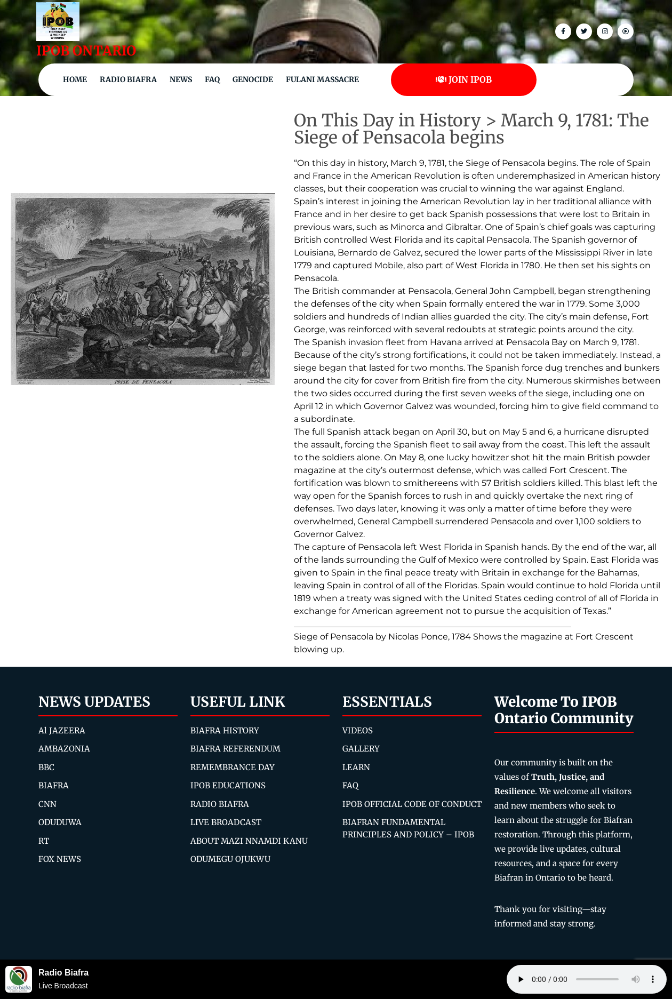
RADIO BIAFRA (219, 804)
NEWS (181, 79)
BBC (46, 767)
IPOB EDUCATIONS (228, 785)
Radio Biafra (128, 79)
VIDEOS (357, 730)
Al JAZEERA (61, 730)
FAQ (212, 79)
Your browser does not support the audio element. (587, 979)
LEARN (356, 767)
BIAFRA (53, 785)
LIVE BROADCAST (225, 822)
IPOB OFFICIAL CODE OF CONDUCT (412, 804)
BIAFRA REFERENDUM (235, 749)
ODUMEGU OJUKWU (230, 859)
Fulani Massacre (322, 79)
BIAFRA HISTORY (224, 730)
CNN (47, 804)
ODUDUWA (60, 822)
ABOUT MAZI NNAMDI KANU (249, 841)
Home (75, 79)
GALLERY (361, 749)
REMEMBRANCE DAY (232, 767)
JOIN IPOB (464, 79)
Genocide (253, 79)
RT (43, 841)
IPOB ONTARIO (86, 50)
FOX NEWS (59, 859)
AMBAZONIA (64, 749)
